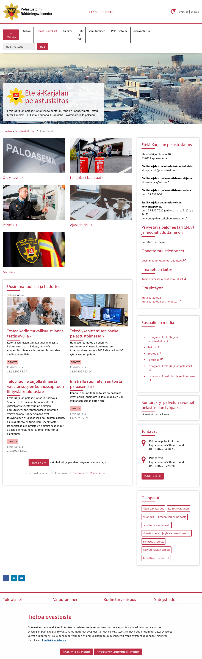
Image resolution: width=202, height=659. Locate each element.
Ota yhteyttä (12, 177)
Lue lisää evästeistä (54, 640)
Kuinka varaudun (178, 508)
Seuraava (80, 473)
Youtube (154, 353)
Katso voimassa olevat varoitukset (164, 279)
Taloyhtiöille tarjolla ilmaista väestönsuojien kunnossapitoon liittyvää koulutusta (35, 386)
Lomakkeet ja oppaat (85, 177)
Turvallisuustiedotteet (156, 558)
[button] (39, 462)
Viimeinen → (99, 473)
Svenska (183, 11)
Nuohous (148, 517)
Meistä (8, 272)
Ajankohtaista (80, 225)
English (195, 11)
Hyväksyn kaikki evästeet (76, 651)
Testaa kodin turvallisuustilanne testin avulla (35, 333)
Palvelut (9, 225)
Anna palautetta (151, 297)
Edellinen (62, 473)
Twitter (153, 347)
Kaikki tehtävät (154, 476)
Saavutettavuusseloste (156, 549)
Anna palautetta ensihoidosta (161, 301)
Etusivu (7, 131)
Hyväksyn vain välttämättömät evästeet (117, 651)
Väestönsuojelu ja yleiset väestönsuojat (166, 533)
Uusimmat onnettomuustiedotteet (164, 260)
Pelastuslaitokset (25, 131)
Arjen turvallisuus (153, 508)
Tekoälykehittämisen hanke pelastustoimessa (94, 333)
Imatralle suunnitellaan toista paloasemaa (96, 384)
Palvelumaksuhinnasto (156, 525)
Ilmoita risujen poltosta (172, 517)
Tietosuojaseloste (153, 541)
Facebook (155, 359)
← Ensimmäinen (40, 473)
